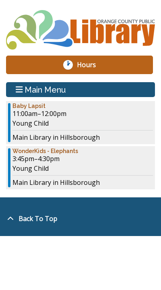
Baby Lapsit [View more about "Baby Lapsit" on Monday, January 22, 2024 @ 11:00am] (28, 106)
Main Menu (41, 89)
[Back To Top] (80, 218)
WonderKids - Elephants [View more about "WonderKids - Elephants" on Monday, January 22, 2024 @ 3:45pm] (45, 151)
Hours (90, 65)
